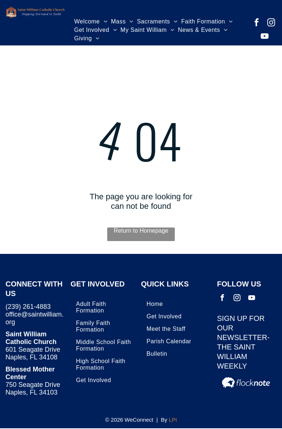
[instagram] (271, 23)
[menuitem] (90, 22)
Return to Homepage (141, 231)
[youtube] (264, 37)
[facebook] (257, 23)
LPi (173, 420)
